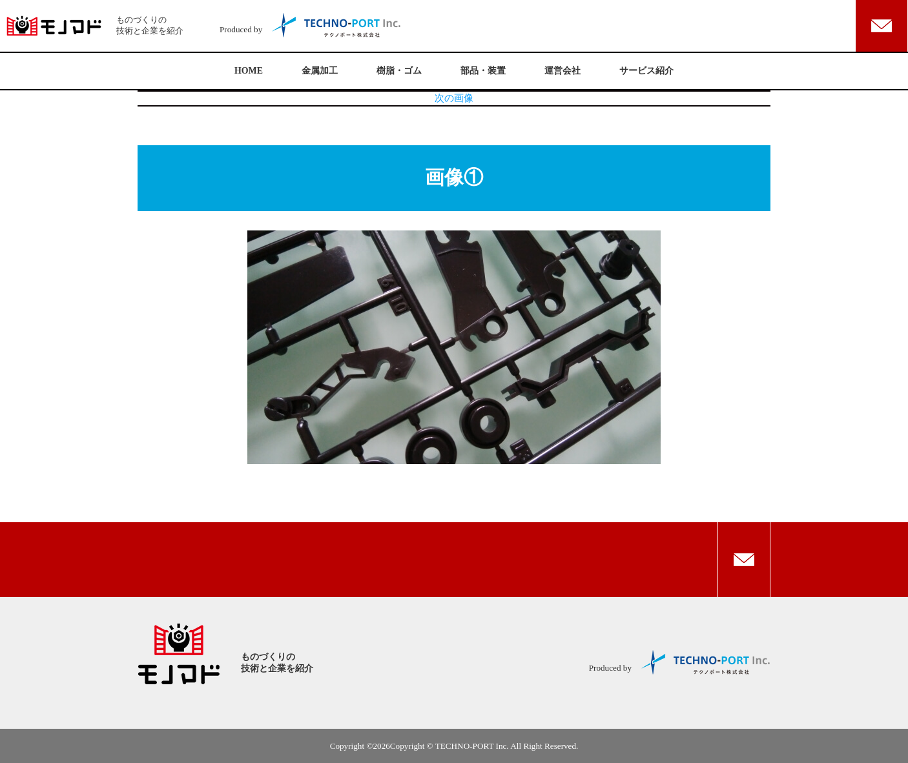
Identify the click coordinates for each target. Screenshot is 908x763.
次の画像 (454, 97)
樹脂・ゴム (399, 71)
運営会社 (562, 71)
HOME (248, 71)
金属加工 (320, 71)
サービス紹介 (646, 71)
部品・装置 (483, 71)
